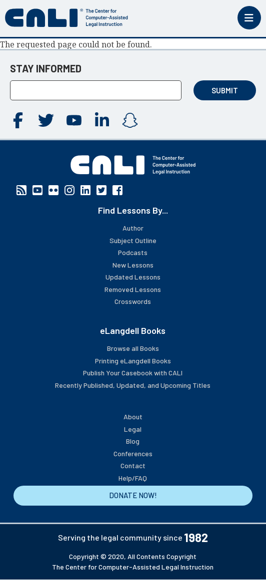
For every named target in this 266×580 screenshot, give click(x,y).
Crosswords (132, 301)
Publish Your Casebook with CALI (132, 372)
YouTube (74, 120)
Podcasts (133, 252)
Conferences (133, 453)
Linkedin (102, 120)
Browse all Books (133, 348)
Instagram (130, 120)
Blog (133, 441)
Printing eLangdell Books (133, 360)
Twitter (46, 120)
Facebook (18, 120)
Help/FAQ (132, 478)
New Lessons (133, 265)
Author (133, 228)
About (133, 416)
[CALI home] (66, 17)
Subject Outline (133, 240)
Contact (133, 465)
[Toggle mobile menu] (249, 17)
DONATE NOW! (133, 495)
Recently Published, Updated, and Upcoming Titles (132, 385)
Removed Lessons (132, 289)
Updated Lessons (133, 277)
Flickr (53, 190)
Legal (133, 429)
